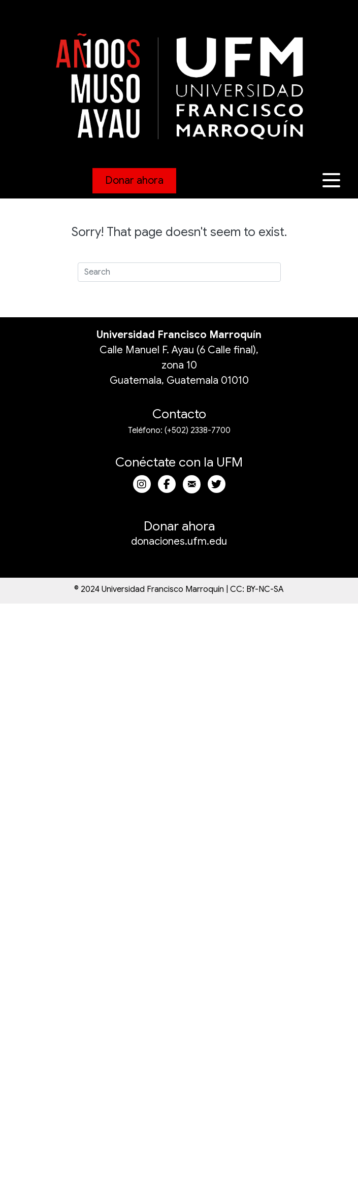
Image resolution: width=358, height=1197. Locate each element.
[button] (332, 180)
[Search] (179, 272)
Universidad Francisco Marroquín (179, 334)
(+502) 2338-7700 (198, 430)
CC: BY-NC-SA (257, 589)
